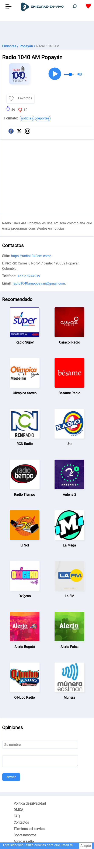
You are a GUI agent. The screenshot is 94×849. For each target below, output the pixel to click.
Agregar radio (24, 841)
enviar (11, 777)
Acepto (85, 846)
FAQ (17, 816)
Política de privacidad (30, 803)
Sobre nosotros (25, 835)
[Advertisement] (47, 31)
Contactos (21, 822)
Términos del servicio (29, 829)
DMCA (18, 810)
